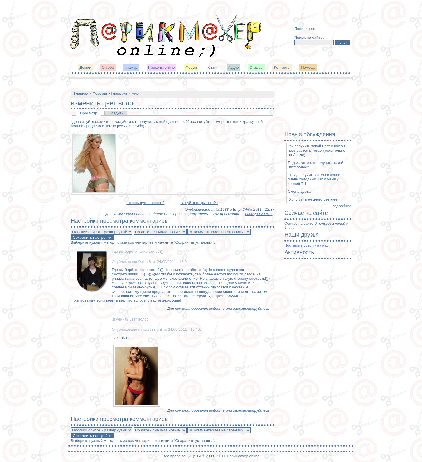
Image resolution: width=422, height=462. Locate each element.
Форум (191, 67)
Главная (81, 93)
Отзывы (256, 67)
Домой (85, 67)
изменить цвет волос (130, 319)
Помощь (308, 67)
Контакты (282, 67)
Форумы (100, 93)
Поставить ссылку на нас (306, 245)
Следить (116, 113)
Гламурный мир (125, 93)
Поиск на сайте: (309, 37)
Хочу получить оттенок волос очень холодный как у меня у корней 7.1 (314, 179)
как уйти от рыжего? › (199, 203)
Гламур (131, 67)
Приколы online (161, 67)
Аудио (233, 67)
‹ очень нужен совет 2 (145, 203)
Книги (212, 67)
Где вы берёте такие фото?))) (138, 251)
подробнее (341, 206)
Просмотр (88, 113)
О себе (108, 67)
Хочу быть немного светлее (313, 199)
